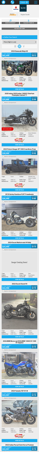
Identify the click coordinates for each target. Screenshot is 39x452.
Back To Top (19, 399)
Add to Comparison (10, 58)
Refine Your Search (10, 37)
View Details (19, 89)
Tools (24, 2)
